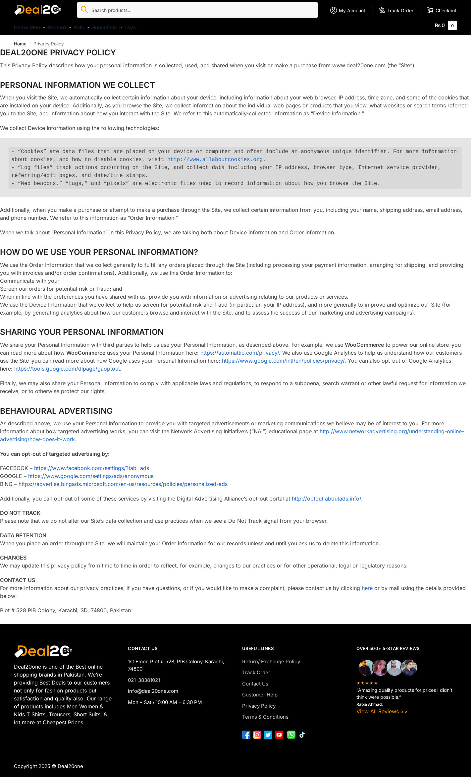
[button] (446, 25)
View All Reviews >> (382, 707)
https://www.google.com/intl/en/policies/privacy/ (283, 357)
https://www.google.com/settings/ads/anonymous (90, 472)
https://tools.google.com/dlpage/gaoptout (67, 365)
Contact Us (255, 680)
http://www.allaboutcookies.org (215, 156)
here (367, 584)
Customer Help (260, 691)
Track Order (256, 669)
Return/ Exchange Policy (271, 658)
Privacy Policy (259, 702)
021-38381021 (144, 676)
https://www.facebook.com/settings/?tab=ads (91, 464)
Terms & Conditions (265, 713)
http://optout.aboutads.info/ (326, 495)
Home (20, 39)
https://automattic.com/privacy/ (239, 349)
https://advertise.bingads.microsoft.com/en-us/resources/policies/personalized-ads (123, 480)
